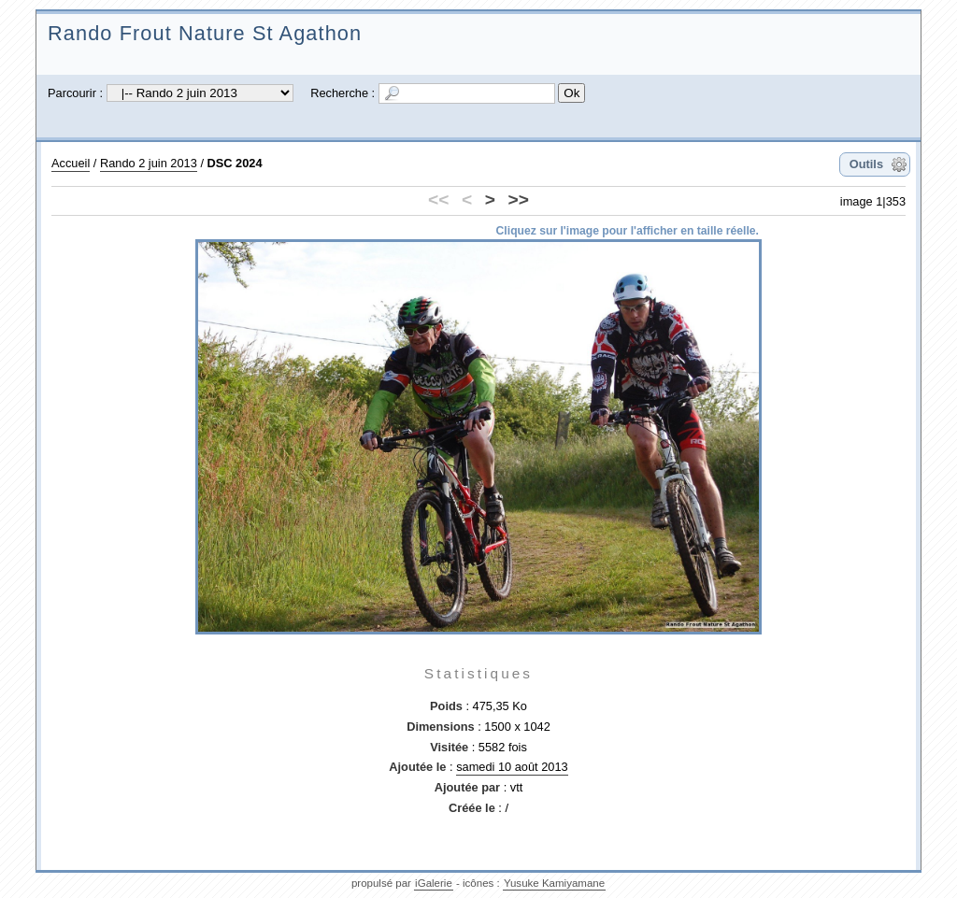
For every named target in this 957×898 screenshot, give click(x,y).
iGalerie (433, 883)
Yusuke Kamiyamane (554, 883)
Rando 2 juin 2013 (148, 163)
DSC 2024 (235, 163)
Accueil (70, 163)
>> (518, 199)
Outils (866, 164)
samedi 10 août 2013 (512, 767)
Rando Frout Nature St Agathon (205, 33)
